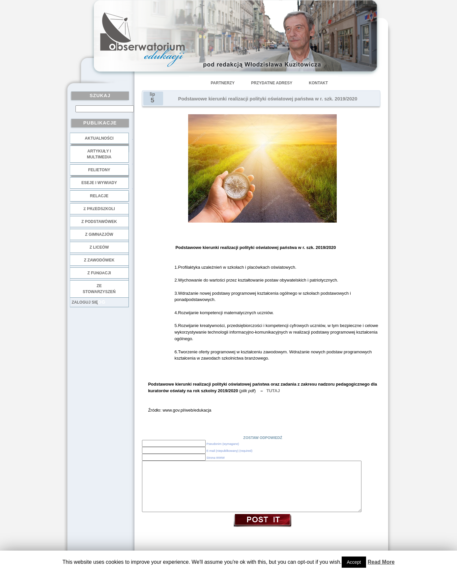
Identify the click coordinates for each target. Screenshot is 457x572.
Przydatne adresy (271, 83)
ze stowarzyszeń (99, 289)
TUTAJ (273, 390)
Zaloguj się (85, 302)
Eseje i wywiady (99, 182)
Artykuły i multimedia (99, 154)
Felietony (99, 170)
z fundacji (99, 273)
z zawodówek (99, 260)
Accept (354, 562)
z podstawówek (99, 221)
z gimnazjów (99, 234)
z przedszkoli (99, 208)
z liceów (99, 247)
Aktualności (99, 138)
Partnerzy (223, 83)
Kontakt (318, 83)
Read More (381, 562)
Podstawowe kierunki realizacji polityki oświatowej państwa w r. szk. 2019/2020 (267, 98)
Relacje (99, 196)
